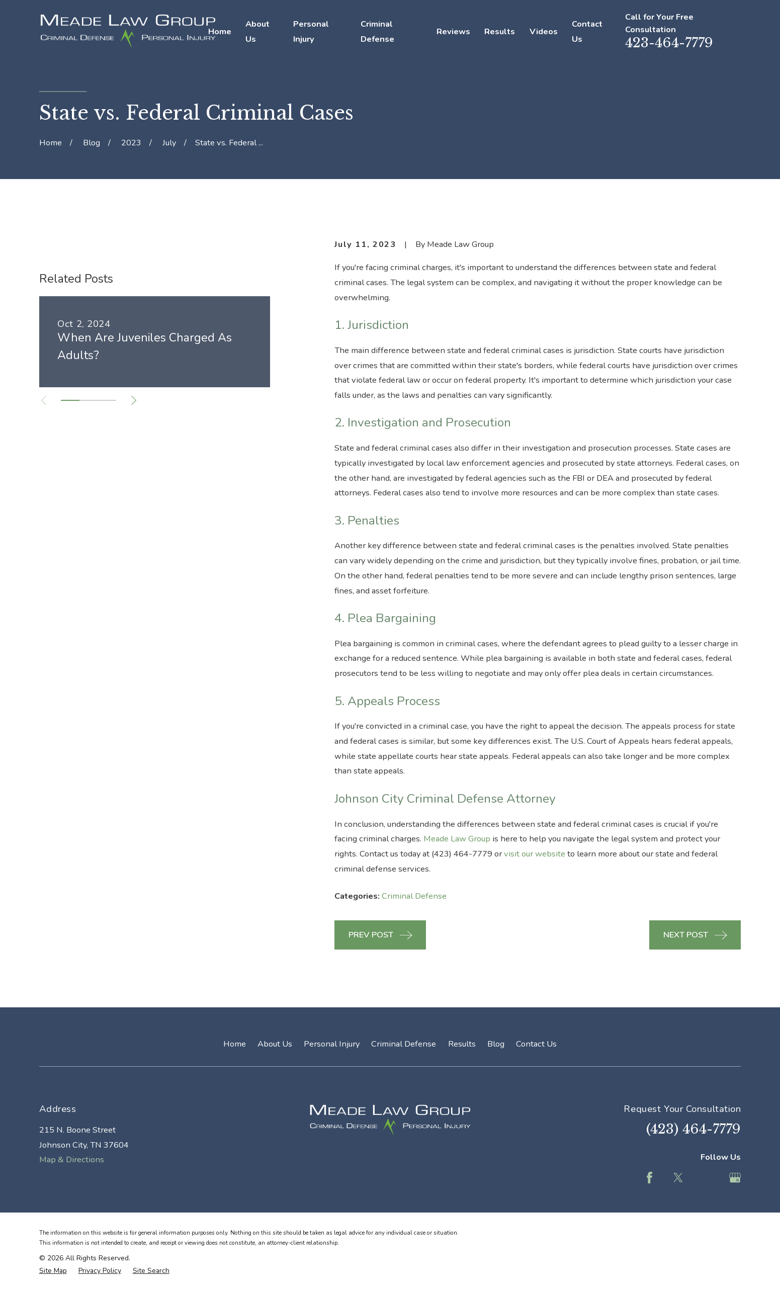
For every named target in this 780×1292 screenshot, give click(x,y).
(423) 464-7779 (693, 1129)
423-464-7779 (669, 42)
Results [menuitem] (499, 31)
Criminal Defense (414, 896)
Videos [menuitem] (544, 31)
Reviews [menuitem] (453, 31)
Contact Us (536, 1044)
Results (462, 1044)
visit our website (534, 853)
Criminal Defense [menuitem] (377, 31)
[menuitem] (53, 1271)
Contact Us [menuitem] (587, 31)
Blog (495, 1044)
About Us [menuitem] (257, 31)
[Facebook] (649, 1177)
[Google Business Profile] (735, 1177)
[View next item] (133, 554)
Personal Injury (332, 1044)
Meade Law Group (456, 838)
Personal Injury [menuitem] (311, 31)
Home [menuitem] (219, 31)
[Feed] (707, 1177)
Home (234, 1044)
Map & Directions (71, 1159)
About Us (274, 1044)
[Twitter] (678, 1177)
